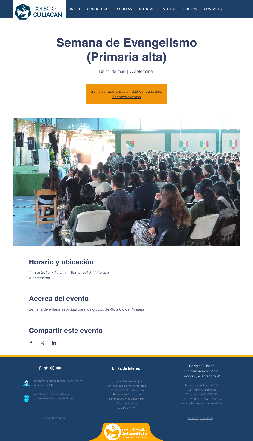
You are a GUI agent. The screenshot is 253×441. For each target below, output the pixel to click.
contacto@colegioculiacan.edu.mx (202, 403)
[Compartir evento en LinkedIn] (54, 343)
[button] (98, 9)
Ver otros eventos (126, 97)
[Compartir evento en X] (42, 343)
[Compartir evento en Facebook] (31, 343)
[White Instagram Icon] (52, 368)
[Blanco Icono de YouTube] (58, 368)
